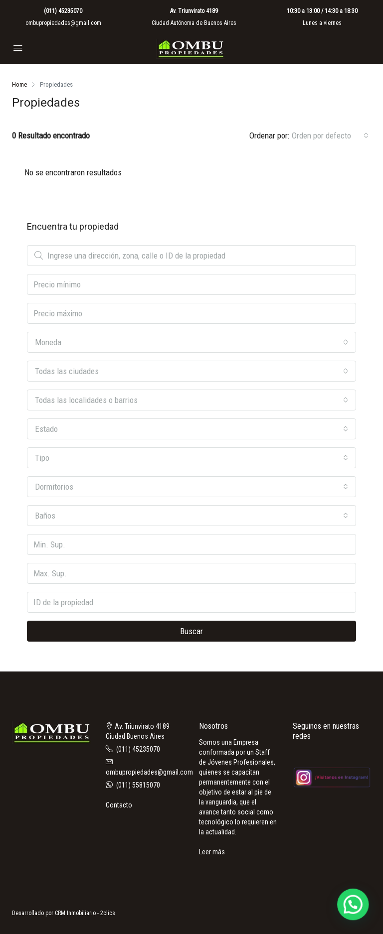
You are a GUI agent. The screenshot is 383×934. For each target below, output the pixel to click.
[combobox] (330, 135)
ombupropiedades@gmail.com (63, 22)
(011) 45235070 (63, 10)
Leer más (212, 852)
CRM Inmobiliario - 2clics (85, 913)
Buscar (191, 631)
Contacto (119, 805)
